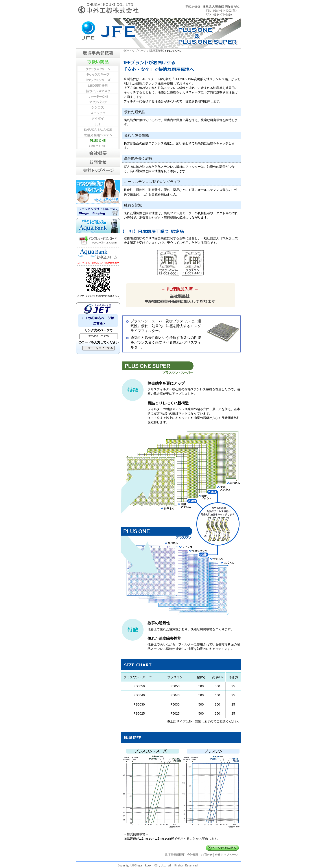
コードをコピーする (99, 348)
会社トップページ (134, 50)
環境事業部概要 (175, 854)
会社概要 (193, 854)
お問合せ (206, 854)
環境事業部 (156, 50)
